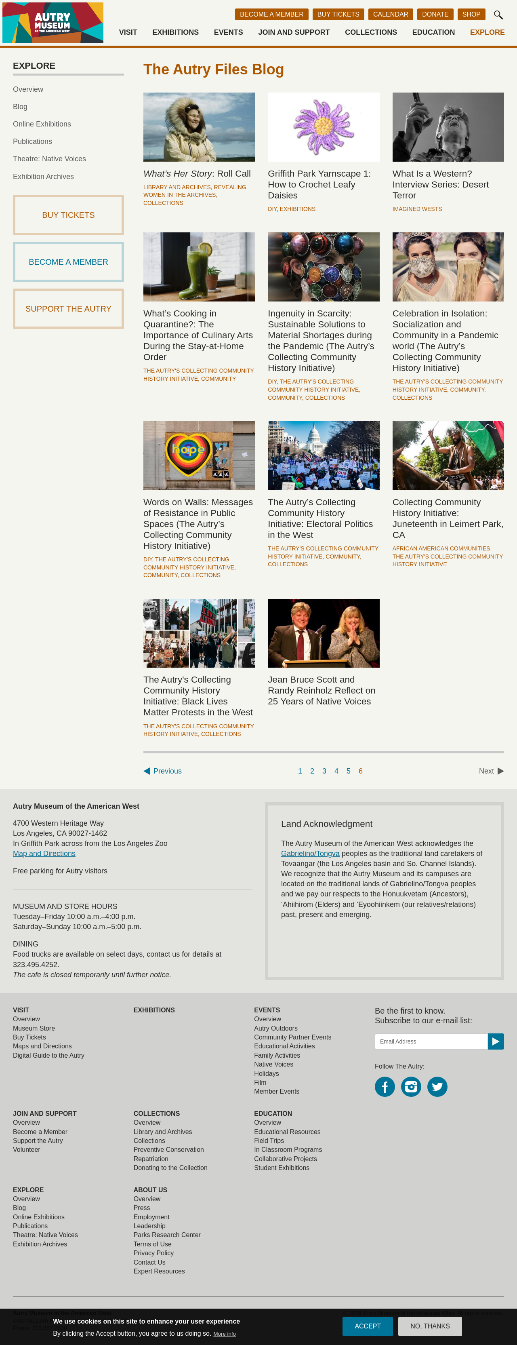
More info (224, 1334)
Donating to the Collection (171, 1167)
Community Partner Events (292, 1037)
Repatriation (151, 1158)
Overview (28, 89)
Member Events (276, 1091)
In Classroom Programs (288, 1149)
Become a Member (271, 14)
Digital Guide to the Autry (48, 1055)
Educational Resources (287, 1131)
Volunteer (26, 1149)
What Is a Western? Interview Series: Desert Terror (441, 184)
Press (142, 1207)
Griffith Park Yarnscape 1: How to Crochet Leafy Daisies (319, 184)
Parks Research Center (167, 1234)
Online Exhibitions (42, 124)
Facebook (385, 1087)
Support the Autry (38, 1140)
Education (433, 32)
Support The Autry (68, 308)
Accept (368, 1326)
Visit (128, 32)
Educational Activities (284, 1046)
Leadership (150, 1226)
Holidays (266, 1073)
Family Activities (277, 1055)
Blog (20, 107)
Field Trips (269, 1140)
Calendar (390, 14)
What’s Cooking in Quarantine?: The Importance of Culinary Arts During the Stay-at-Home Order (198, 335)
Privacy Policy (154, 1253)
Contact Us (150, 1262)
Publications (32, 141)
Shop (471, 14)
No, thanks (430, 1326)
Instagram (411, 1087)
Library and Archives (177, 187)
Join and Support (294, 32)
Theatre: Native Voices (49, 159)
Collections (371, 32)
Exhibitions (175, 32)
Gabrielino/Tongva (310, 854)
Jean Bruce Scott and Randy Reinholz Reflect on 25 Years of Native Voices (321, 690)
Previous (167, 771)
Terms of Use (153, 1244)
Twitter (437, 1087)
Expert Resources (159, 1271)
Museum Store (34, 1028)
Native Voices (273, 1064)
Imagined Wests (417, 209)
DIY (272, 209)
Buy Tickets (338, 14)
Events (228, 32)
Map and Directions (44, 854)
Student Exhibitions (281, 1167)
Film (260, 1082)
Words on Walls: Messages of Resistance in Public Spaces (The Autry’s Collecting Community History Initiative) (198, 524)
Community (218, 378)
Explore (487, 32)
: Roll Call (197, 174)
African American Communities (441, 548)
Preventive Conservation (169, 1149)
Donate (435, 14)
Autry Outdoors (276, 1028)
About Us (151, 1190)
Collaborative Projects (285, 1158)
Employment (152, 1217)
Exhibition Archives (43, 177)
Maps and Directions (42, 1046)
